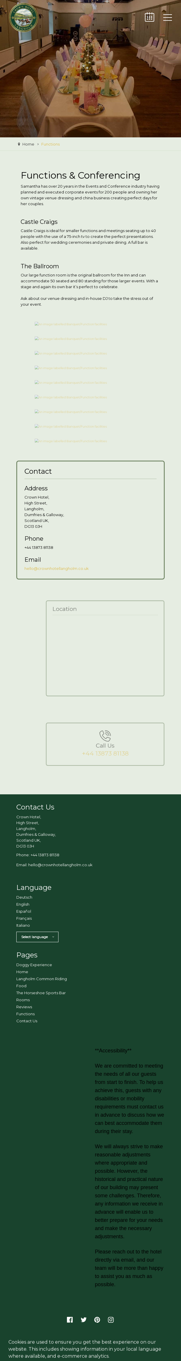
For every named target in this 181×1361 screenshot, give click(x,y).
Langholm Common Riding (41, 978)
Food (21, 985)
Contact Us (26, 1020)
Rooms (23, 999)
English (22, 904)
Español (23, 911)
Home (22, 971)
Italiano (23, 925)
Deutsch (24, 897)
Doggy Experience (34, 964)
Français (24, 918)
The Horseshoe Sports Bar (41, 992)
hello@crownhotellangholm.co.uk (56, 568)
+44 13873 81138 (45, 854)
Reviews (24, 1006)
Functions (25, 1013)
